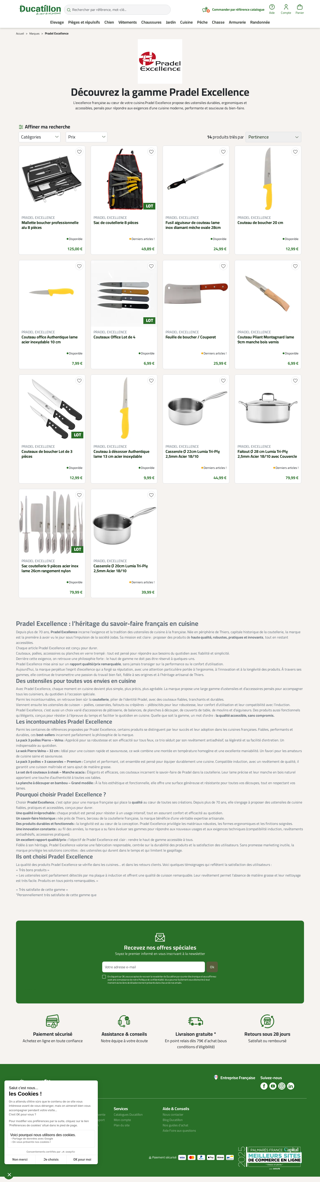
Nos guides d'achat (177, 1125)
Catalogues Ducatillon (130, 1114)
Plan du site (123, 1125)
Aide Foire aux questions (181, 1130)
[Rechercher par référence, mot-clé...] (117, 10)
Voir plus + (31, 989)
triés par (236, 137)
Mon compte (123, 1119)
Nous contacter (174, 1114)
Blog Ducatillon (174, 1119)
